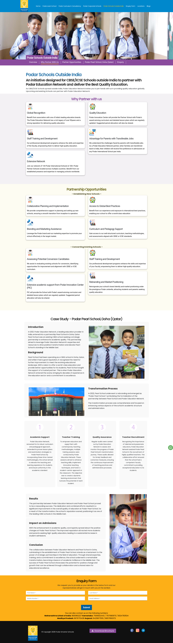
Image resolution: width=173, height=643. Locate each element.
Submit (86, 607)
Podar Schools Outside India (114, 6)
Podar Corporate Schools (92, 6)
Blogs (148, 6)
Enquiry (120, 62)
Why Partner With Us (50, 62)
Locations (140, 6)
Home (38, 6)
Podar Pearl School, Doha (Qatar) (99, 62)
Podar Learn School (49, 6)
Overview (33, 62)
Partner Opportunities (71, 62)
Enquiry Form (130, 6)
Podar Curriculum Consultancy (70, 6)
